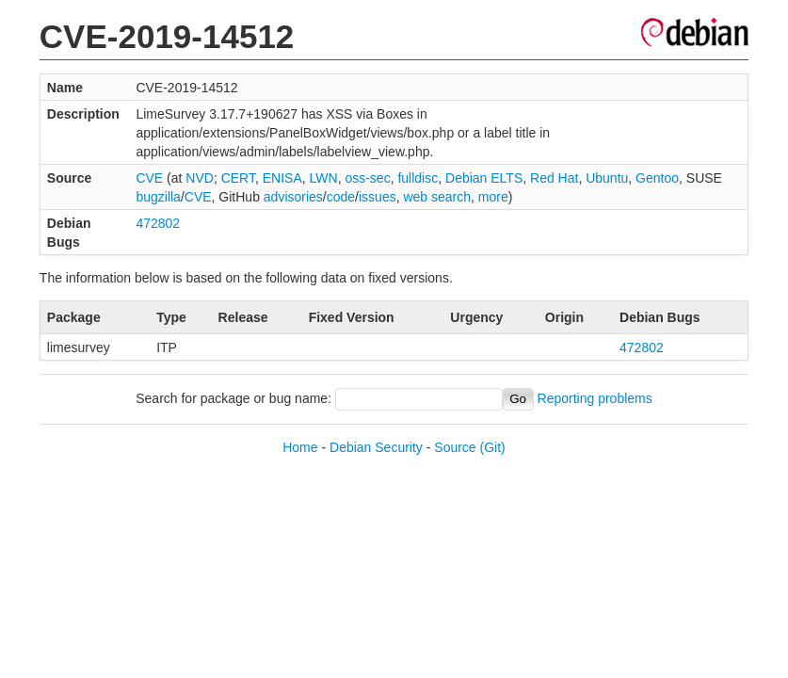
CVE (149, 178)
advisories (293, 196)
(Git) (493, 447)
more (493, 196)
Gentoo (657, 178)
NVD (199, 178)
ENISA (282, 178)
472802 (158, 223)
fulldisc (417, 178)
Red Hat (554, 178)
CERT (238, 178)
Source (454, 447)
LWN (324, 178)
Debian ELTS (484, 178)
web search (437, 196)
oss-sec (367, 178)
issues (377, 196)
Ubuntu (607, 178)
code (341, 196)
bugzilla (158, 196)
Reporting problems (595, 398)
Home (299, 447)
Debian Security (376, 447)
